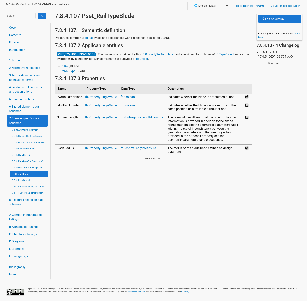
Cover (13, 27)
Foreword (15, 42)
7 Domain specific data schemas (24, 121)
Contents (15, 35)
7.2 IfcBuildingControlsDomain (27, 136)
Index (12, 274)
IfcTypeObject (225, 54)
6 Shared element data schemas (24, 109)
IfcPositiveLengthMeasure (138, 148)
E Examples (16, 249)
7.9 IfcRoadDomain (21, 180)
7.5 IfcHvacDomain (21, 155)
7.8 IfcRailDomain (21, 174)
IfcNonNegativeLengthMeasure (141, 117)
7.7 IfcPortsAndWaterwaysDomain (29, 167)
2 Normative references (24, 68)
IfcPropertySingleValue (101, 97)
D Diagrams (16, 241)
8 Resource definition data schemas (26, 202)
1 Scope (14, 60)
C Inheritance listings (23, 234)
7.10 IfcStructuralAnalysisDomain (28, 186)
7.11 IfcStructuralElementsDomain (29, 192)
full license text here (136, 292)
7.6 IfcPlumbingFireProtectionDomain (30, 161)
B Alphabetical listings (24, 226)
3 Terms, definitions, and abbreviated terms (25, 77)
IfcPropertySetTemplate (157, 54)
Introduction (17, 50)
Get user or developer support (285, 5)
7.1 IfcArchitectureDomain (25, 129)
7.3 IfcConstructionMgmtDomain (28, 142)
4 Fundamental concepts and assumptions (25, 89)
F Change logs (18, 256)
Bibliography (17, 267)
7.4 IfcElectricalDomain (23, 148)
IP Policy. (185, 292)
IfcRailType (68, 71)
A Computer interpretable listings (25, 217)
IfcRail (89, 37)
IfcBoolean (127, 97)
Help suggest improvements (250, 5)
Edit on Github (272, 19)
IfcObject (142, 59)
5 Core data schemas (23, 99)
